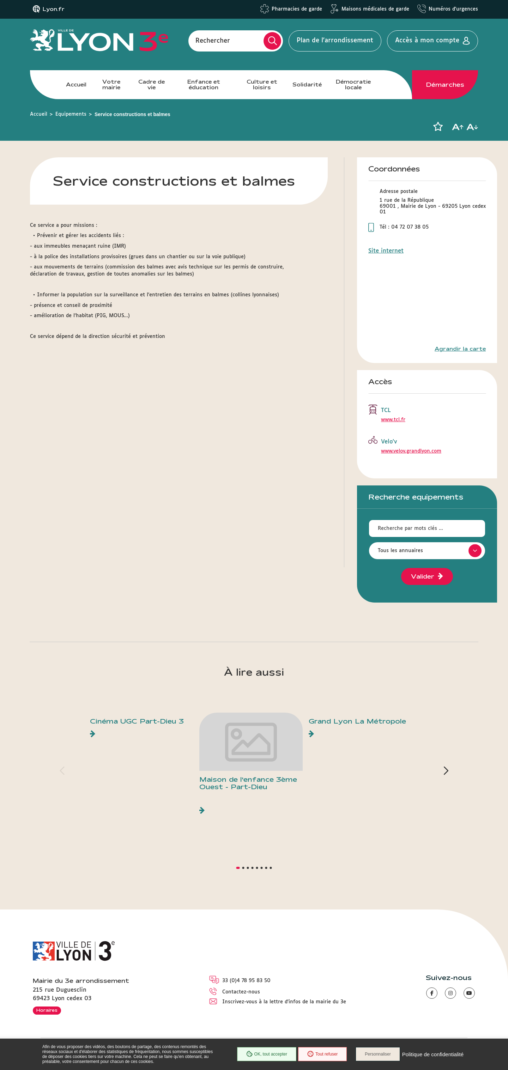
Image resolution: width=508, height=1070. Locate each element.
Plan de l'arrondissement (335, 40)
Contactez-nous (241, 992)
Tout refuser (322, 1054)
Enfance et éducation (203, 84)
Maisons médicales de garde (375, 9)
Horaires (47, 1010)
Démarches (445, 84)
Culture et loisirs (262, 84)
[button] (438, 126)
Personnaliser (378, 1054)
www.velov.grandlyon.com (411, 451)
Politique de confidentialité (433, 1054)
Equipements (70, 114)
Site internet (386, 251)
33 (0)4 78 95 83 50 (246, 980)
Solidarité (307, 84)
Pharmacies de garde (297, 9)
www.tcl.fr (393, 419)
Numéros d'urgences (453, 9)
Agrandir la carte (460, 349)
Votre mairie (111, 84)
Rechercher (212, 40)
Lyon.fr (54, 9)
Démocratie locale (353, 84)
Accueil (76, 84)
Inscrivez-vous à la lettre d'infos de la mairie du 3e (284, 1001)
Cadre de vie (151, 84)
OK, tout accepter (266, 1054)
